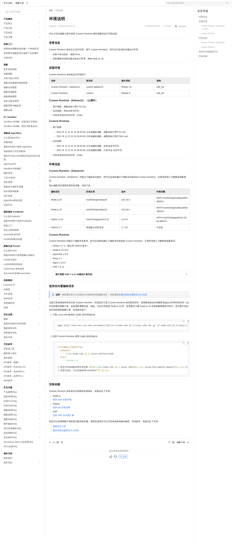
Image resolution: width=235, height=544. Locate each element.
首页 (51, 20)
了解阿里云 (99, 5)
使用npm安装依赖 (62, 410)
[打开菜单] (5, 5)
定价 (65, 5)
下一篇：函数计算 (178, 453)
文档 (194, 5)
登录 (226, 5)
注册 (215, 5)
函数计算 (19, 13)
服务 (89, 5)
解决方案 (48, 5)
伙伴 (82, 5)
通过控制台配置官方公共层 (134, 304)
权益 (58, 5)
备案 (200, 5)
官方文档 (8, 13)
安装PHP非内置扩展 (63, 426)
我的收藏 (182, 36)
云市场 (74, 5)
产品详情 (167, 36)
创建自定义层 (59, 437)
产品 (39, 5)
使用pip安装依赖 (61, 418)
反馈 (123, 468)
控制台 (208, 5)
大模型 (31, 5)
